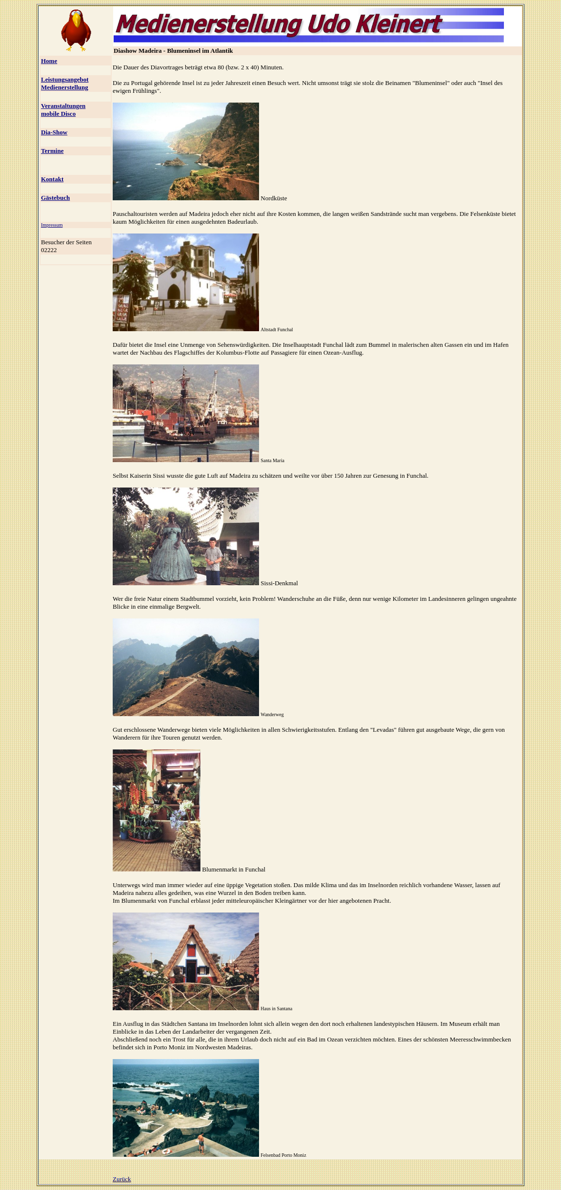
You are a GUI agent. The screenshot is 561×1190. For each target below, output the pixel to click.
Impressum (51, 225)
